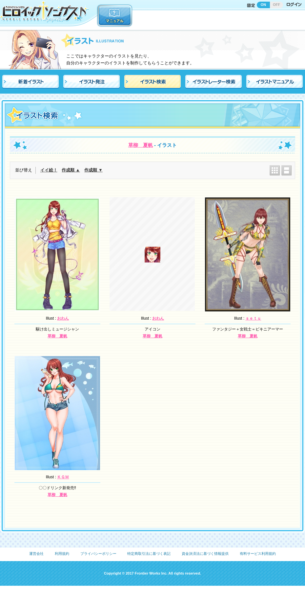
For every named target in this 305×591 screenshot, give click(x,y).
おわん (63, 318)
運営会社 (36, 554)
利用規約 (62, 554)
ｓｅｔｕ (253, 318)
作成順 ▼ (93, 170)
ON (263, 5)
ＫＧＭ (63, 477)
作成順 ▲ (71, 170)
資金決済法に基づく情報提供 (205, 554)
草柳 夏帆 (140, 145)
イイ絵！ (48, 170)
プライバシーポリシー (98, 554)
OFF (276, 5)
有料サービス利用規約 (258, 554)
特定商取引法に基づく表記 (149, 554)
